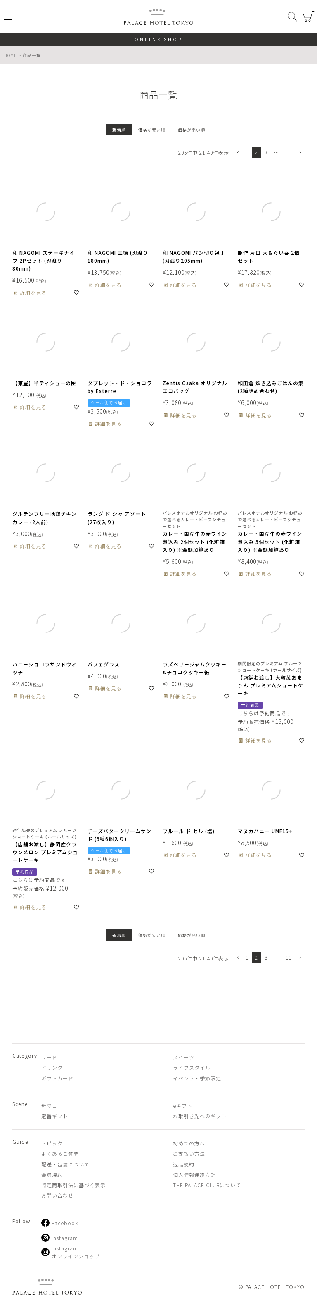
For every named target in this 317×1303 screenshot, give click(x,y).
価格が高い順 (191, 130)
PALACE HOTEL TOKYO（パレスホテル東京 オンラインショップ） (158, 17)
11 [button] (288, 152)
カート (308, 16)
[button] (237, 152)
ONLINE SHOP (158, 39)
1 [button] (247, 152)
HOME (10, 55)
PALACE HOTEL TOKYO (47, 1287)
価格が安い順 (152, 130)
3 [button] (266, 152)
